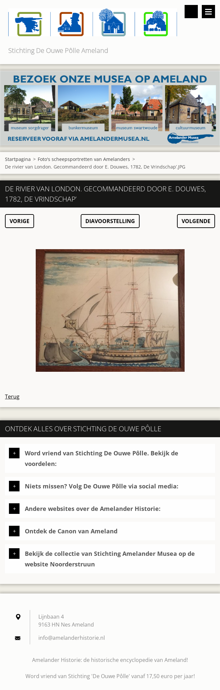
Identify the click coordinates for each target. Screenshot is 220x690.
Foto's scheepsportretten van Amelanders (84, 159)
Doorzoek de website (191, 11)
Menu (208, 11)
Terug (12, 396)
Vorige (19, 221)
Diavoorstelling (110, 221)
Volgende (196, 221)
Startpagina (18, 159)
